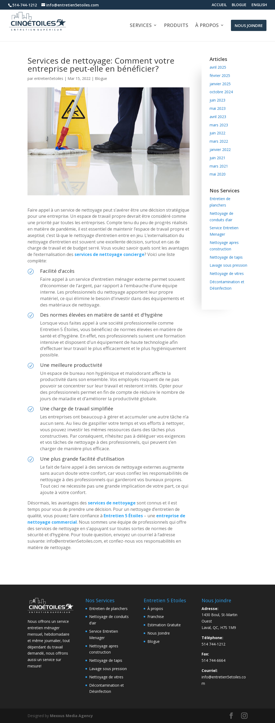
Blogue (101, 78)
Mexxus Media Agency (71, 715)
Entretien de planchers (108, 608)
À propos (155, 608)
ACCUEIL (219, 5)
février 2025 (220, 75)
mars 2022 (219, 141)
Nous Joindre (158, 633)
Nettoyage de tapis (226, 257)
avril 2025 (218, 67)
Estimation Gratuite (164, 624)
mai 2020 (218, 174)
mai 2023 (218, 108)
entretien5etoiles (48, 78)
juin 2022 (217, 132)
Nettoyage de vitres (227, 273)
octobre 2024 (221, 91)
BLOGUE (239, 5)
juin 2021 (217, 157)
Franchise (155, 616)
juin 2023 (217, 100)
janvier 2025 (220, 83)
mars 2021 (219, 166)
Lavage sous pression (228, 265)
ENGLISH (259, 5)
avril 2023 (218, 116)
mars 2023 (219, 124)
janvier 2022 (220, 149)
